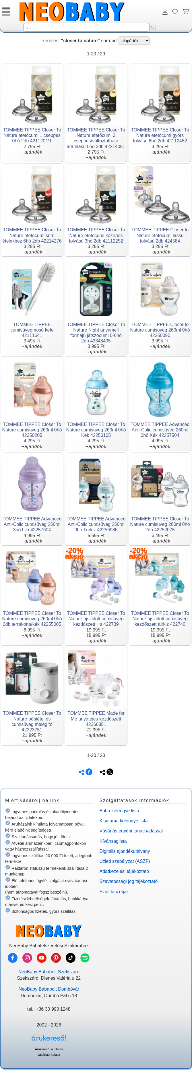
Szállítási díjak (114, 891)
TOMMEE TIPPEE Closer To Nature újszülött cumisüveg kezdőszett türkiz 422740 (160, 619)
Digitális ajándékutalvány (125, 851)
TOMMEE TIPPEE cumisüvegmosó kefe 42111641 (31, 330)
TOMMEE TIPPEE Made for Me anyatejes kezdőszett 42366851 (96, 719)
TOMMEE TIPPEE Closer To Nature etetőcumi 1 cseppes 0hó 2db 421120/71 (32, 135)
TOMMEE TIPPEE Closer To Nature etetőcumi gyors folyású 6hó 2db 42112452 (160, 135)
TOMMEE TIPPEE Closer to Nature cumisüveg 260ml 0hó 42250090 (160, 330)
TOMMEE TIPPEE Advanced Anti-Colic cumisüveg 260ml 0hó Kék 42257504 (160, 430)
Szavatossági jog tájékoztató (129, 881)
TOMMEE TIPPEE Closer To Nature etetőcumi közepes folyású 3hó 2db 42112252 (96, 235)
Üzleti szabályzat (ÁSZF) (125, 861)
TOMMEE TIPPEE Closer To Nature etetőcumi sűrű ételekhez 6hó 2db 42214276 (31, 235)
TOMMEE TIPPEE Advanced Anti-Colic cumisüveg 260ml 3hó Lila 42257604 (32, 524)
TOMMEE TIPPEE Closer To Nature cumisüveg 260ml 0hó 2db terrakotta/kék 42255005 (32, 619)
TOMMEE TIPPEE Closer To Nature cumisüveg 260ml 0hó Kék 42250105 (96, 430)
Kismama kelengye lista (124, 820)
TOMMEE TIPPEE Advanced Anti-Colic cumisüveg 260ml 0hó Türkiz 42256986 (96, 524)
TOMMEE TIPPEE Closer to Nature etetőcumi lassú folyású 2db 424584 (160, 235)
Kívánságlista (113, 841)
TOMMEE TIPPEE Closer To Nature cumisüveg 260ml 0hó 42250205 (32, 430)
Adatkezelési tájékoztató (124, 871)
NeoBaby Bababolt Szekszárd (48, 971)
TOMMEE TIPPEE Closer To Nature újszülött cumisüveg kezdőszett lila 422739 (96, 619)
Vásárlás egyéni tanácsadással (131, 830)
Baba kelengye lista (119, 810)
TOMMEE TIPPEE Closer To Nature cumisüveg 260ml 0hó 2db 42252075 (160, 524)
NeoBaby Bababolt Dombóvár (48, 989)
